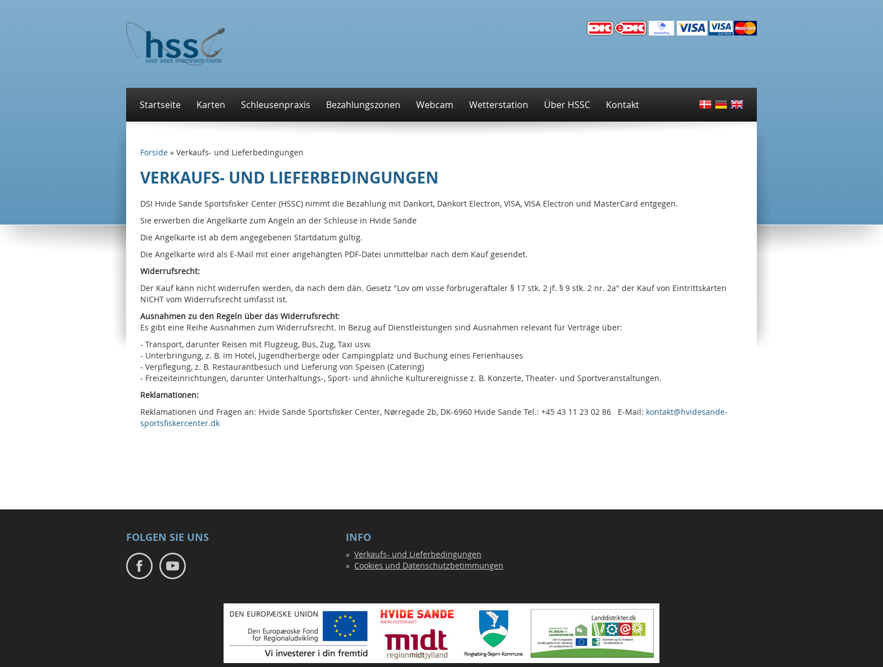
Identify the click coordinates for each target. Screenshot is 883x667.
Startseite (160, 105)
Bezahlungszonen (363, 105)
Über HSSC (567, 105)
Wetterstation (498, 105)
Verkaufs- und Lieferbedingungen (417, 554)
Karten (211, 105)
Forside (154, 152)
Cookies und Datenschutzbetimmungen (428, 565)
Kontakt (622, 105)
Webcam (434, 105)
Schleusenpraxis (275, 105)
